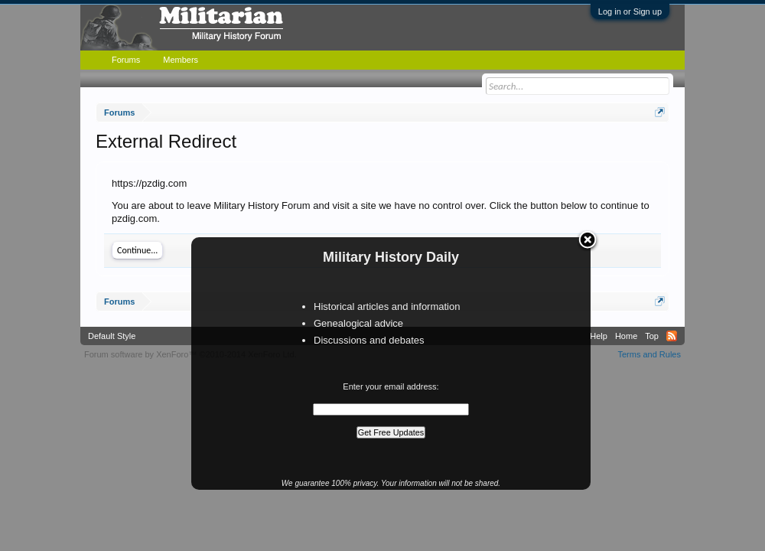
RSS (671, 336)
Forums (126, 59)
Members (180, 59)
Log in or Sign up (630, 11)
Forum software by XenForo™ (190, 354)
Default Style (111, 336)
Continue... (137, 250)
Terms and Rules (649, 354)
